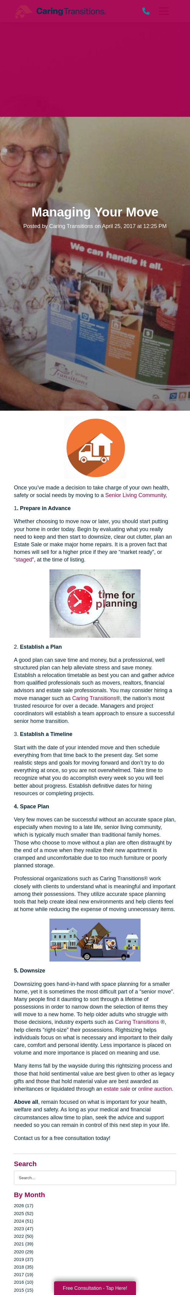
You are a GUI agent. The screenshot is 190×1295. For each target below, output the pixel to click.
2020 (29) (23, 1251)
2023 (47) (23, 1228)
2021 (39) (23, 1243)
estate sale (117, 1089)
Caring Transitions (94, 698)
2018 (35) (23, 1266)
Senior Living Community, (137, 495)
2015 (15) (23, 1290)
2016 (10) (23, 1282)
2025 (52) (23, 1213)
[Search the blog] (95, 1178)
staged (24, 560)
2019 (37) (23, 1259)
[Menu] (163, 11)
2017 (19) (23, 1274)
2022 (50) (23, 1236)
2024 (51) (23, 1221)
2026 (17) (23, 1205)
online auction (155, 1089)
